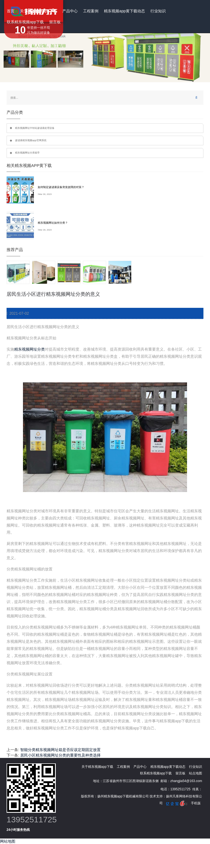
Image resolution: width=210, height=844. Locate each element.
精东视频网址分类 (29, 349)
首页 (10, 11)
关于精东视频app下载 (38, 11)
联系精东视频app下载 (25, 22)
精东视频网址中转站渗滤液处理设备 (34, 128)
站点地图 (195, 773)
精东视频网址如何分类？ (53, 222)
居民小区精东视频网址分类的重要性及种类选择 (60, 755)
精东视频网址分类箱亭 (27, 152)
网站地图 (7, 841)
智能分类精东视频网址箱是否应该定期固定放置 (60, 750)
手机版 (196, 803)
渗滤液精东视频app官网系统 (30, 140)
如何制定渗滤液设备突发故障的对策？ (61, 187)
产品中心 (70, 11)
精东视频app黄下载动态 (124, 11)
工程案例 (90, 11)
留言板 (55, 22)
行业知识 (158, 11)
